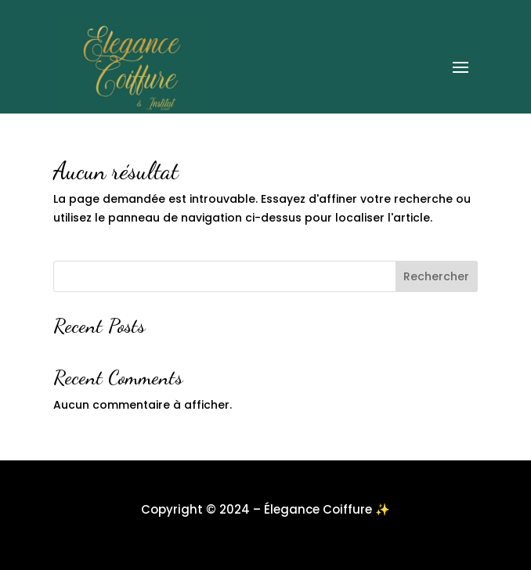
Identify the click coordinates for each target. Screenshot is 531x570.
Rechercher (436, 276)
